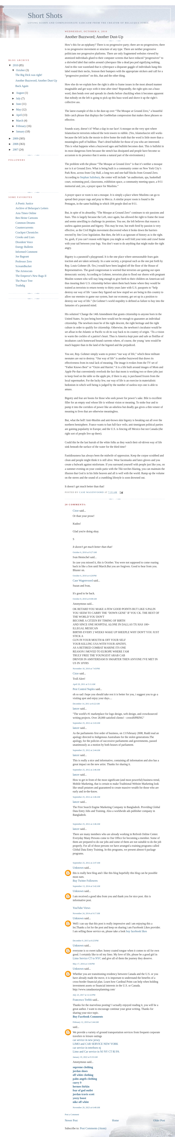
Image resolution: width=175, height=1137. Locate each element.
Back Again (21, 85)
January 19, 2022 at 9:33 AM (85, 1057)
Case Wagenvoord (83, 580)
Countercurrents (24, 227)
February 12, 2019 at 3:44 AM (86, 1022)
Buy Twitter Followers (85, 880)
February (21, 126)
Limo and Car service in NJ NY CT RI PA (96, 1051)
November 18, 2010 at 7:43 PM (86, 668)
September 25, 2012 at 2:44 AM (86, 750)
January (20, 131)
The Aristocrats (23, 271)
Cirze (76, 510)
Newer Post (71, 1120)
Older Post (159, 1120)
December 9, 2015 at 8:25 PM (85, 940)
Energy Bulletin (24, 246)
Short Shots (45, 15)
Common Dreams (25, 222)
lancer (76, 708)
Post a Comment (72, 1114)
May (19, 109)
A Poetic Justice (24, 203)
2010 (16, 65)
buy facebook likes (136, 931)
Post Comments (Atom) (93, 1128)
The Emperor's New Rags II (30, 275)
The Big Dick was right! (28, 74)
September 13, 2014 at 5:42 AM (86, 886)
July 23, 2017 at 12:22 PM (84, 995)
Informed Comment (26, 251)
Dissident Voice (24, 242)
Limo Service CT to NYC (87, 958)
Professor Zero (23, 261)
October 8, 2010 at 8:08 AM (85, 599)
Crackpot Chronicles (26, 232)
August (20, 92)
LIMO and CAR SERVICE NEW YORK (95, 1043)
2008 (16, 143)
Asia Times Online (25, 213)
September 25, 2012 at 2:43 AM (86, 723)
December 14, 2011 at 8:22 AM (86, 704)
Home (115, 1120)
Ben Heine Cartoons (26, 217)
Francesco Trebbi (82, 999)
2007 (16, 149)
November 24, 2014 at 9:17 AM (86, 913)
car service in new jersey (86, 1039)
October (21, 70)
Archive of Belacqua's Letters (31, 208)
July (18, 98)
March (20, 120)
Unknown (78, 867)
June (19, 103)
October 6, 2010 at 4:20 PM (84, 575)
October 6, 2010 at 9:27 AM (85, 552)
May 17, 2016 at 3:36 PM (83, 964)
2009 (16, 138)
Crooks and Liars (24, 237)
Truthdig (20, 285)
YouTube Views (81, 907)
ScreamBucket (23, 266)
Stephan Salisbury (90, 177)
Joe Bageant (22, 256)
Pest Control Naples (84, 689)
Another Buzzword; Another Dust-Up (36, 80)
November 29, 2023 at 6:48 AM (86, 1107)
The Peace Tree (24, 280)
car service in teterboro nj (87, 1047)
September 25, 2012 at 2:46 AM (86, 770)
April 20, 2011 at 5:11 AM (84, 684)
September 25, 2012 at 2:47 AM (86, 863)
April (19, 114)
